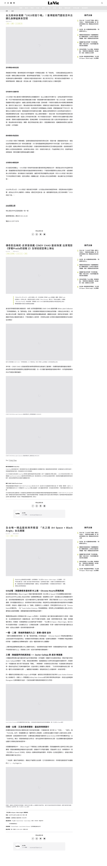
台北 (16, 535)
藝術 (43, 8)
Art (7, 535)
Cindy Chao (13, 460)
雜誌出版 (68, 8)
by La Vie (8, 251)
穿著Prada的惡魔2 (10, 253)
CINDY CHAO (19, 253)
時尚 (32, 8)
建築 (20, 8)
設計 (26, 8)
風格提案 (85, 8)
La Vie (23, 513)
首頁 (7, 11)
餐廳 (13, 23)
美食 (54, 8)
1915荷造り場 (19, 23)
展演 (60, 8)
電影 (26, 253)
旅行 (49, 8)
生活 (37, 8)
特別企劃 (76, 8)
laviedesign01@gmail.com (36, 514)
